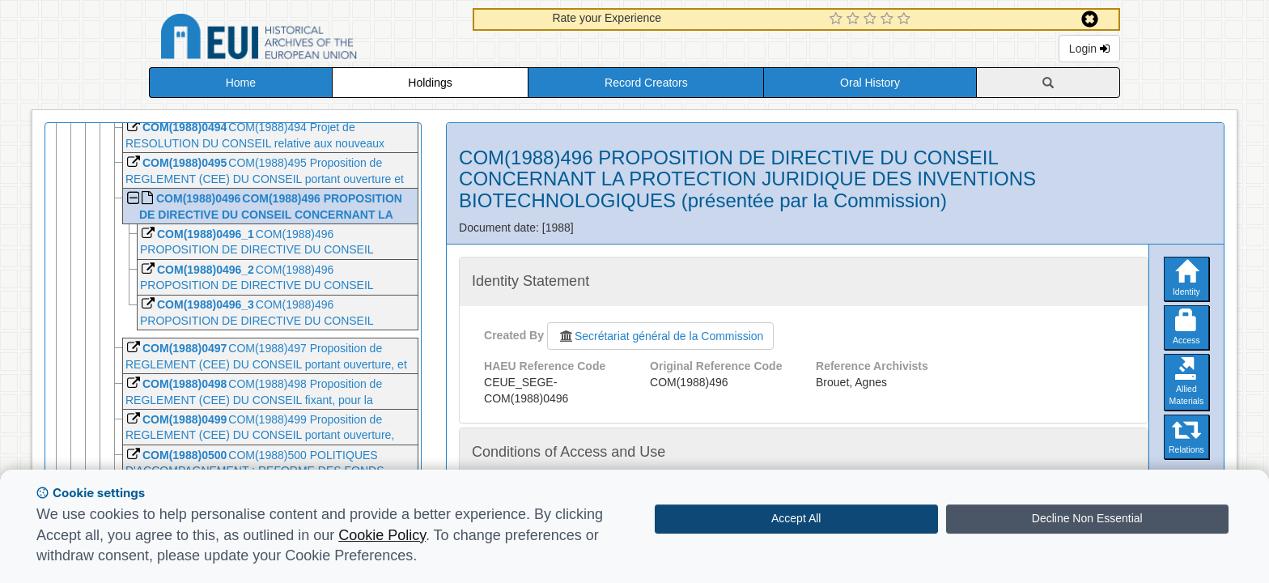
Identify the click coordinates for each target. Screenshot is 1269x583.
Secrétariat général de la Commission (660, 336)
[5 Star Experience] (906, 19)
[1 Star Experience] (838, 19)
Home (241, 82)
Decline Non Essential (1087, 518)
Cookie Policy (382, 535)
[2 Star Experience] (855, 19)
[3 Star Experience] (872, 19)
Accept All (796, 518)
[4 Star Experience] (889, 19)
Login (1089, 48)
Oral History (870, 82)
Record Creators (646, 82)
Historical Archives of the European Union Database (304, 39)
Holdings (430, 82)
